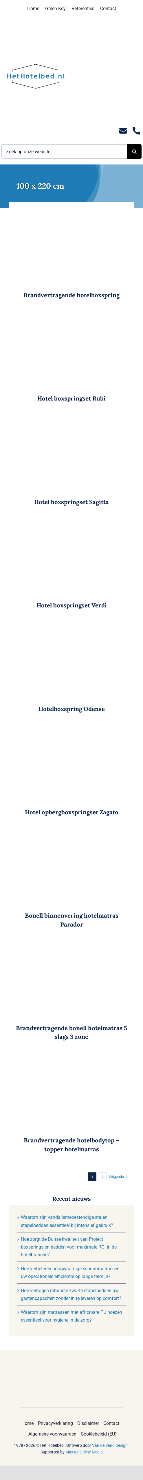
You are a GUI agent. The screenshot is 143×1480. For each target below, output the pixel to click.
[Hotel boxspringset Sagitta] (71, 418)
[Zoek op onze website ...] (64, 151)
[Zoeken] (134, 151)
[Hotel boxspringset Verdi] (71, 522)
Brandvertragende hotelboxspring (71, 295)
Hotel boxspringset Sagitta (71, 502)
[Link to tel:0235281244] (136, 131)
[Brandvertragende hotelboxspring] (71, 211)
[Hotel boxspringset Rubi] (71, 315)
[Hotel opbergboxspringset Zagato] (71, 728)
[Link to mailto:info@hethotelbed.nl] (123, 131)
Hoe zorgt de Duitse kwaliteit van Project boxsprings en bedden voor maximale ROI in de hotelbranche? (69, 1247)
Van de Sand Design (110, 1445)
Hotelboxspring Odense (71, 709)
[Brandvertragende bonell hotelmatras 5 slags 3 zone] (71, 944)
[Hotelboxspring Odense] (71, 625)
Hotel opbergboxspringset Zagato (71, 812)
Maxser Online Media (84, 1452)
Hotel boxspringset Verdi (71, 605)
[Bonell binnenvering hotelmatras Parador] (71, 832)
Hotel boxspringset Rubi (71, 398)
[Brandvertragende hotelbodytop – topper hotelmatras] (71, 1057)
